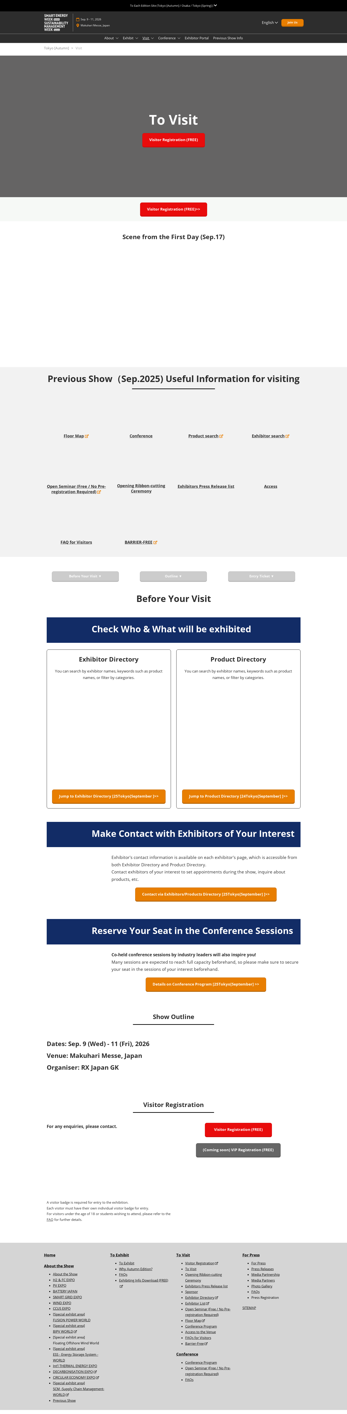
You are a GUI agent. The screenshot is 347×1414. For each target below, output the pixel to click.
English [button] (270, 26)
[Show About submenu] (117, 42)
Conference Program (201, 1330)
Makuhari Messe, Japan (95, 29)
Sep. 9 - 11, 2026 (91, 23)
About (109, 42)
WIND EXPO (62, 1307)
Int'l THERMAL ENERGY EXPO (75, 1370)
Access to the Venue (200, 1336)
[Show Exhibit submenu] (136, 42)
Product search (203, 440)
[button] (292, 26)
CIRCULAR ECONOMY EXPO (74, 1381)
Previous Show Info (228, 42)
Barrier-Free (194, 1347)
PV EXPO (59, 1289)
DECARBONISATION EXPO (73, 1375)
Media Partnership (265, 1278)
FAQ (50, 1223)
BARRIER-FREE (138, 546)
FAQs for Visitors (198, 1341)
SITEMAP (249, 1312)
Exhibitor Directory (199, 1301)
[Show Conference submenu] (179, 42)
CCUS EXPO (62, 1312)
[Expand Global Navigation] (173, 6)
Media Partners (263, 1284)
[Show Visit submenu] (152, 42)
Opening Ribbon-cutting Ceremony (141, 492)
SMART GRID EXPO (67, 1301)
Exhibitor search (268, 440)
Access (270, 490)
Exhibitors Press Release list (206, 490)
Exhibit (128, 42)
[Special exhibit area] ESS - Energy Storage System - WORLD (75, 1358)
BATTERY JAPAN (65, 1295)
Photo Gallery (261, 1290)
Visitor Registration (199, 1267)
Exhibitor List (195, 1307)
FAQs (123, 1278)
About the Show (59, 1269)
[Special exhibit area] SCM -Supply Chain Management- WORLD (78, 1393)
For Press (251, 1259)
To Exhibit (126, 1267)
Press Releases (262, 1273)
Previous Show (64, 1404)
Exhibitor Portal (197, 42)
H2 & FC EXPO (64, 1284)
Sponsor (191, 1295)
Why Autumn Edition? (135, 1273)
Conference (167, 42)
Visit (146, 42)
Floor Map (74, 440)
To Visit (183, 1259)
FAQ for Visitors (76, 546)
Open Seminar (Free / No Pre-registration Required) (76, 493)
